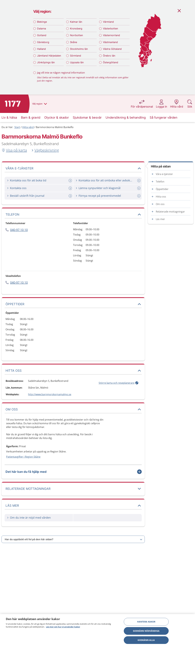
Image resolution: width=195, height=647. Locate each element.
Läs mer (160, 219)
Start (17, 127)
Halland (41, 48)
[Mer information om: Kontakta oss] (70, 188)
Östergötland (110, 62)
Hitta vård (28, 127)
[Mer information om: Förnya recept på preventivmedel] (139, 196)
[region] (97, 630)
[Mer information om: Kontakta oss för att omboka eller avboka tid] (139, 180)
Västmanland (110, 42)
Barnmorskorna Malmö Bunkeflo (55, 127)
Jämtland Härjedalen (49, 55)
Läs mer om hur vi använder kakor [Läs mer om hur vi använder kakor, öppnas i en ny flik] (63, 626)
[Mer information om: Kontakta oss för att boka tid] (70, 180)
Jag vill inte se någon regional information (61, 72)
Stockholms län (79, 48)
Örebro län (109, 55)
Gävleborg (43, 42)
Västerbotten (110, 28)
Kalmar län (76, 21)
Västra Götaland (112, 48)
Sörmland (75, 55)
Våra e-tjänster (164, 174)
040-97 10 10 (19, 230)
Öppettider (162, 189)
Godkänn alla (146, 640)
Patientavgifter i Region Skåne (23, 456)
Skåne (73, 42)
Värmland (108, 21)
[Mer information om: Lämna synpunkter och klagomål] (139, 188)
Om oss (160, 204)
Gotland (41, 35)
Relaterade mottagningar (170, 211)
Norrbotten (76, 35)
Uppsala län (77, 62)
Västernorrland (111, 35)
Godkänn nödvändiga (146, 630)
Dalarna (41, 28)
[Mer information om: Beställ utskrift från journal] (70, 196)
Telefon (160, 181)
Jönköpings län (46, 62)
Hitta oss (161, 196)
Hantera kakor (146, 621)
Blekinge (42, 21)
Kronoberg (76, 28)
